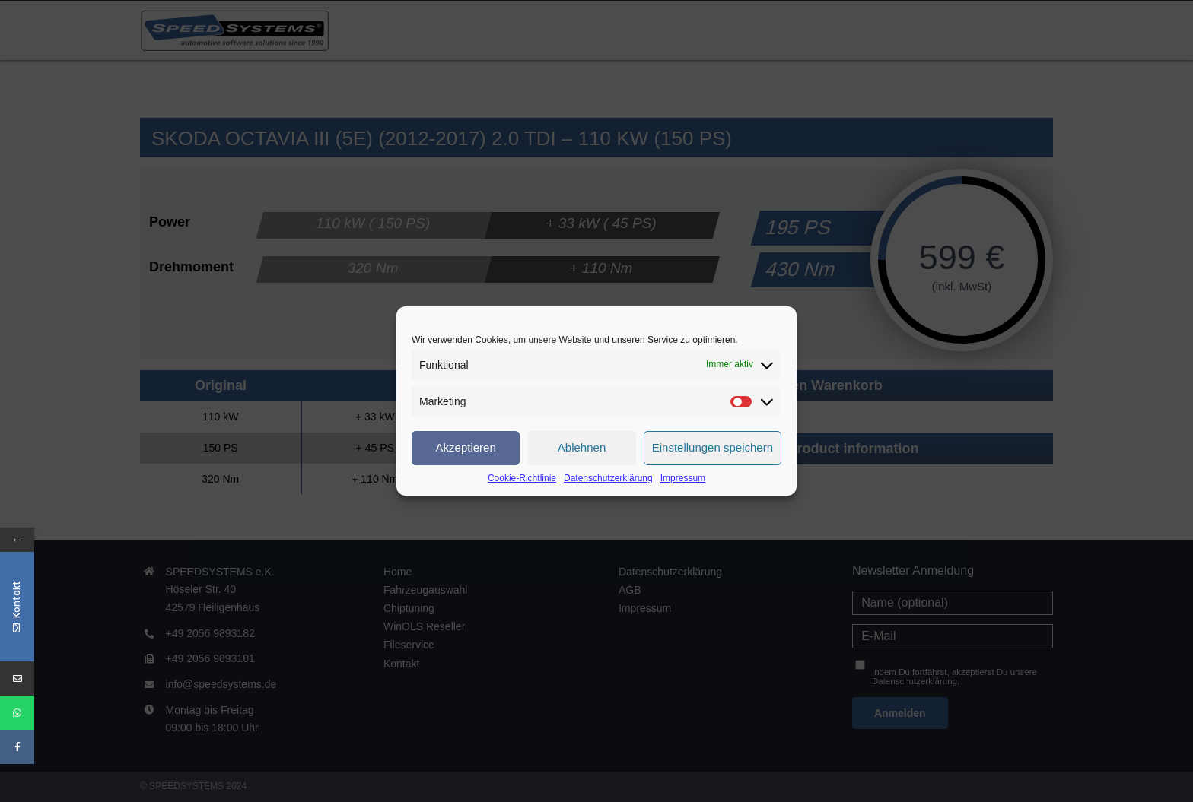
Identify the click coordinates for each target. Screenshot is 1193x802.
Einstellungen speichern (712, 447)
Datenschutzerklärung (608, 478)
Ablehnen (582, 447)
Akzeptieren (466, 447)
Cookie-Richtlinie (522, 478)
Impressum (682, 478)
